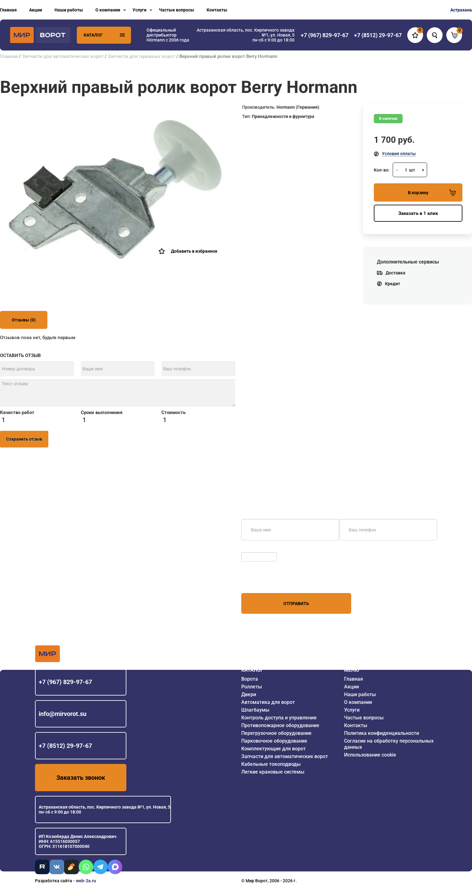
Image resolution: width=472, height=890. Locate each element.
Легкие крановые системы (272, 772)
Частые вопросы (176, 9)
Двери (248, 694)
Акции (35, 9)
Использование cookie (370, 755)
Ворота (249, 679)
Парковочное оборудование (274, 741)
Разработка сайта (53, 880)
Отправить (296, 603)
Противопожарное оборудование (280, 725)
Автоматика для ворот (268, 702)
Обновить (253, 549)
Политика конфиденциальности (381, 733)
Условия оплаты (399, 153)
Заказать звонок (80, 777)
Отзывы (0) (24, 319)
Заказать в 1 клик (418, 213)
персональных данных (264, 581)
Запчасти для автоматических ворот (62, 56)
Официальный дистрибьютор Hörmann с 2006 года (167, 35)
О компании (107, 9)
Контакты (217, 9)
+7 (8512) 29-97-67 (65, 745)
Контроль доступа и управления (279, 718)
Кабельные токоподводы (271, 764)
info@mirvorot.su (62, 714)
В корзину (432, 192)
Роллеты (251, 687)
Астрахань (461, 9)
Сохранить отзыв (24, 439)
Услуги (139, 9)
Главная (8, 9)
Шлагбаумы (255, 710)
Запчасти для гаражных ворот (141, 56)
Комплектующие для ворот (273, 749)
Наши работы (69, 9)
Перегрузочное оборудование (276, 733)
